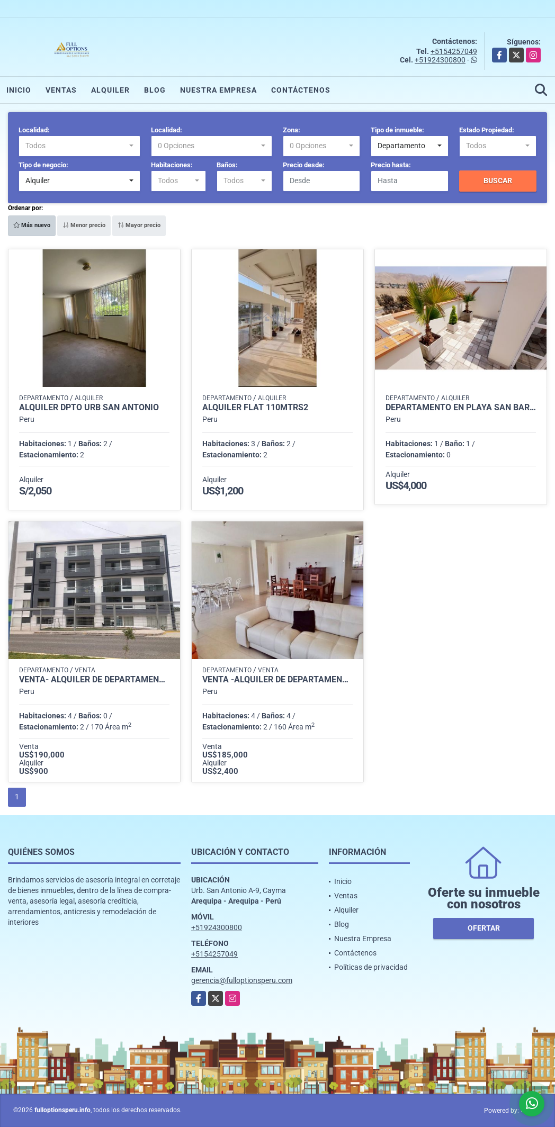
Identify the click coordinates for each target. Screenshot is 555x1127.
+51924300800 (440, 60)
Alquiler (110, 90)
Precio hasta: (391, 165)
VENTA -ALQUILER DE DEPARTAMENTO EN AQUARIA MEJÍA (277, 679)
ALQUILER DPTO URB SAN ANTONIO (89, 407)
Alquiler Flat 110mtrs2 (255, 407)
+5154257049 (454, 51)
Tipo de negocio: (43, 165)
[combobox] (79, 146)
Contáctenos (300, 90)
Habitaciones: (172, 165)
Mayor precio (139, 225)
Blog (155, 90)
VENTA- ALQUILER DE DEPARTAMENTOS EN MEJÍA (94, 679)
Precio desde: (304, 165)
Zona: (291, 130)
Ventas (61, 90)
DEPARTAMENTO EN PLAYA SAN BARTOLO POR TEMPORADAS (461, 407)
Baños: (227, 165)
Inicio (18, 90)
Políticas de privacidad (371, 967)
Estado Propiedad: (486, 130)
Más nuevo (31, 225)
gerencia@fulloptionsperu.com (241, 980)
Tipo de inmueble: (397, 130)
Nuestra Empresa (218, 90)
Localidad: (34, 130)
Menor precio (83, 225)
